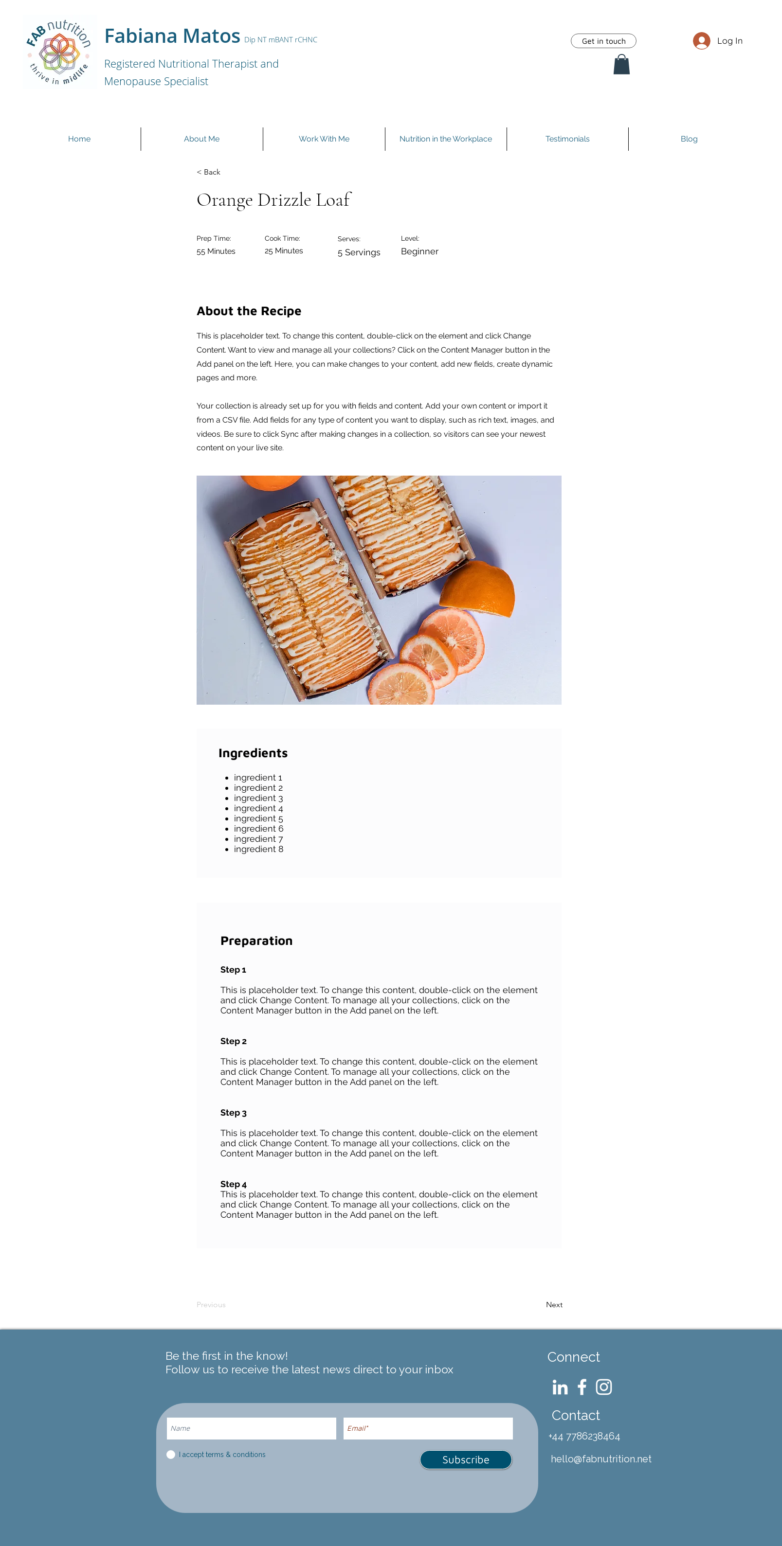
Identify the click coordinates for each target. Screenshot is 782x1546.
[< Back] (229, 172)
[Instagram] (604, 1387)
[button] (621, 64)
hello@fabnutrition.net (601, 1459)
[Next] (538, 1305)
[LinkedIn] (560, 1387)
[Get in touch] (604, 41)
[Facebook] (582, 1387)
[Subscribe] (466, 1459)
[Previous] (229, 1305)
